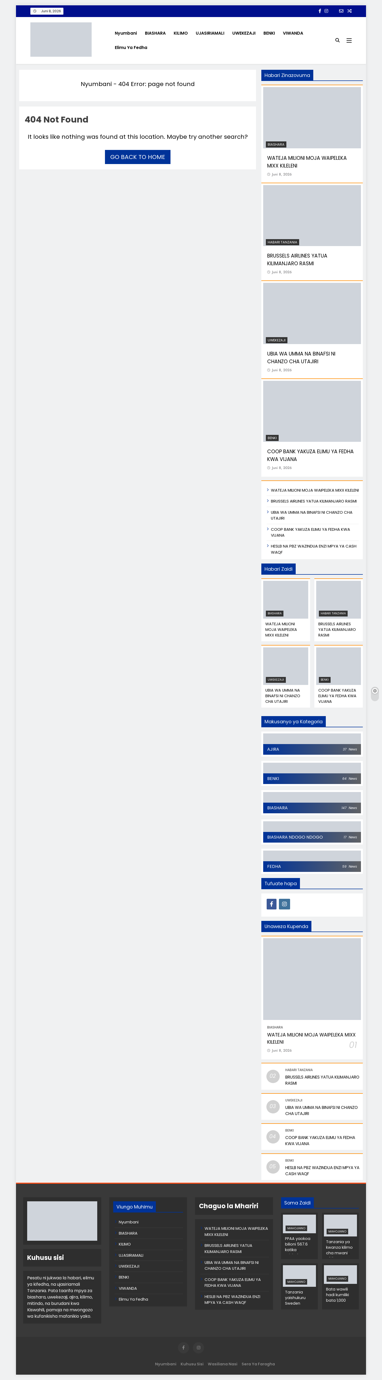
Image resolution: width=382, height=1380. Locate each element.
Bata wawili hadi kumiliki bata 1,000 (337, 1295)
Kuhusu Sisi (192, 1364)
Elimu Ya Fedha (131, 47)
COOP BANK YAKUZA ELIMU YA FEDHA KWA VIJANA (337, 696)
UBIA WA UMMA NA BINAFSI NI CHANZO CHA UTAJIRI (282, 696)
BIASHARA (155, 33)
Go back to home (137, 157)
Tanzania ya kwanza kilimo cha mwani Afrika (339, 1250)
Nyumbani (126, 33)
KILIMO (181, 33)
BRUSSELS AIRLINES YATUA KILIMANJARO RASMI (297, 259)
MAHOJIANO (296, 1228)
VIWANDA (293, 33)
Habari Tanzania (282, 242)
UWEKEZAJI (243, 33)
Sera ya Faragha (258, 1364)
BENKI (269, 33)
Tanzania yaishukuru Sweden (295, 1297)
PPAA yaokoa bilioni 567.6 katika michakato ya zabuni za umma (298, 1252)
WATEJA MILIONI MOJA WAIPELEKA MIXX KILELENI (315, 490)
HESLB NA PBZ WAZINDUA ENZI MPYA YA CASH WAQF (232, 1299)
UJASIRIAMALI (210, 33)
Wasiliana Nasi (222, 1364)
